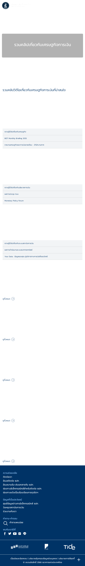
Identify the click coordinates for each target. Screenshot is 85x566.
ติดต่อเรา (7, 477)
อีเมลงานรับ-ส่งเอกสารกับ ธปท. (18, 484)
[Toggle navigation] (80, 6)
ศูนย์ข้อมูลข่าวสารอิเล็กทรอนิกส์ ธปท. (20, 503)
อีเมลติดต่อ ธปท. (11, 480)
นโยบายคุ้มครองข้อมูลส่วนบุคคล (43, 558)
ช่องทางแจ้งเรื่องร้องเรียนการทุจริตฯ (20, 492)
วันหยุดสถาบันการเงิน (13, 507)
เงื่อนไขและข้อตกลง (18, 558)
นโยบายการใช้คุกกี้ (67, 558)
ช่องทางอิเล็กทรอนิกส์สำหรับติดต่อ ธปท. (22, 488)
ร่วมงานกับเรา (9, 511)
